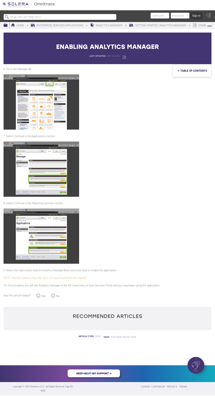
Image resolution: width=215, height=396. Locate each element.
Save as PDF (124, 57)
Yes (43, 296)
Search (7, 17)
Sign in (196, 15)
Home (18, 25)
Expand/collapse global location (209, 24)
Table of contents (192, 70)
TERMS (183, 386)
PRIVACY (172, 386)
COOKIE (145, 386)
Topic (98, 336)
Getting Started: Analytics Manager (158, 25)
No (58, 296)
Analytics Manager (106, 25)
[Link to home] (28, 6)
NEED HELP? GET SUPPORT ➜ (93, 373)
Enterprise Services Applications (57, 25)
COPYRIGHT (158, 386)
